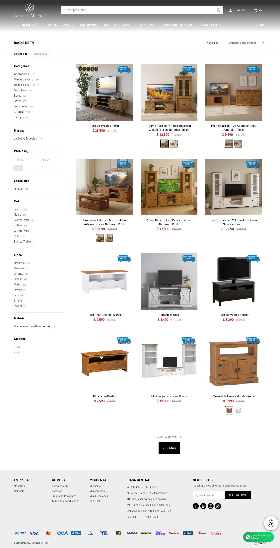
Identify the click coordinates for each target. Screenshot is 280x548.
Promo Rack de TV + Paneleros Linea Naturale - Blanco (234, 222)
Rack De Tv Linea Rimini (104, 125)
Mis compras (97, 491)
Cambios (57, 491)
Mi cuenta (95, 486)
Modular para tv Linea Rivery (169, 396)
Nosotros (19, 486)
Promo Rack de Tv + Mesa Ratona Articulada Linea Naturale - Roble (104, 222)
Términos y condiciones (65, 500)
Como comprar (60, 486)
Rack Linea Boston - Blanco (105, 314)
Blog (260, 25)
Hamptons (210, 25)
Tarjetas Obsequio (117, 25)
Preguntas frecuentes (64, 495)
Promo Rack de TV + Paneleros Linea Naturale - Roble (169, 222)
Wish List (95, 500)
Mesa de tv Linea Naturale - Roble (234, 396)
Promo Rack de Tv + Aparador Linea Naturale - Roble (233, 127)
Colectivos (88, 25)
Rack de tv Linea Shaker (234, 314)
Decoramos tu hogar (176, 25)
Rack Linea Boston (104, 396)
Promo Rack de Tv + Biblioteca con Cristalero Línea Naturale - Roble (169, 127)
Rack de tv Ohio (169, 314)
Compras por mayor (58, 25)
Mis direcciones (99, 495)
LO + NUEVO (146, 25)
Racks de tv (40, 54)
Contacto (19, 491)
